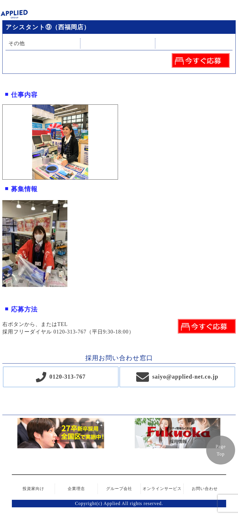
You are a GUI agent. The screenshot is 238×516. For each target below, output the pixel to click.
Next (122, 142)
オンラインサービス (162, 488)
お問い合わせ (205, 488)
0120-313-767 (67, 376)
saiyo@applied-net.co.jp (185, 376)
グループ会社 (119, 488)
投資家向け (33, 488)
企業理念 (76, 488)
